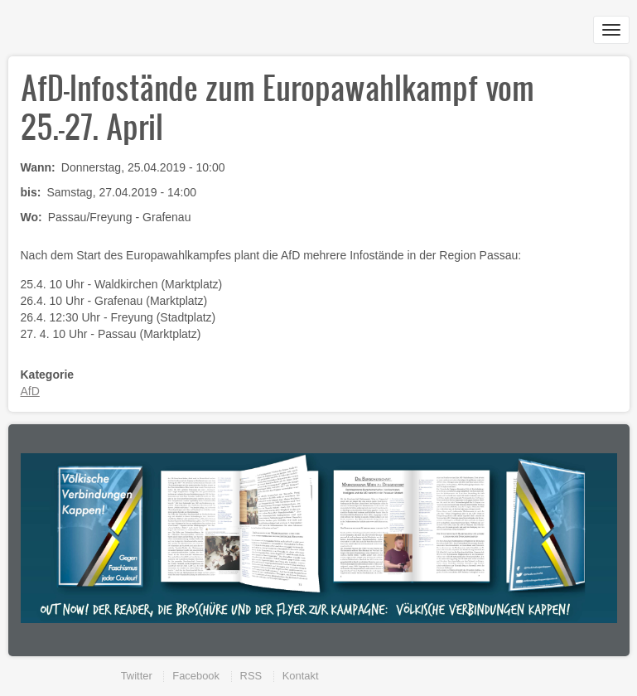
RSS (251, 675)
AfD (30, 391)
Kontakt (300, 675)
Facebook (196, 675)
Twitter (136, 675)
